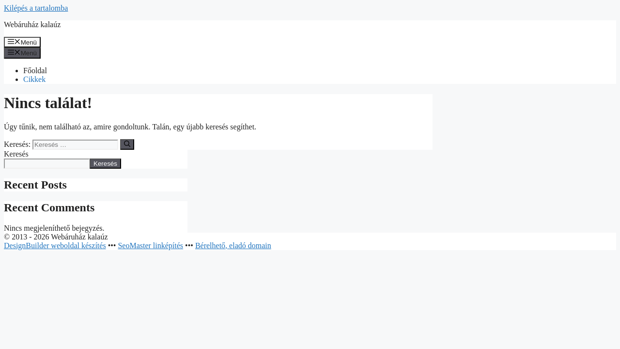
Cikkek (34, 79)
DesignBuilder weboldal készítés (55, 245)
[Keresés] (127, 144)
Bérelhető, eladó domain (233, 245)
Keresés (16, 154)
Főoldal (35, 70)
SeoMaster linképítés (150, 245)
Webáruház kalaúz (32, 24)
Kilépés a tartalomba (36, 8)
